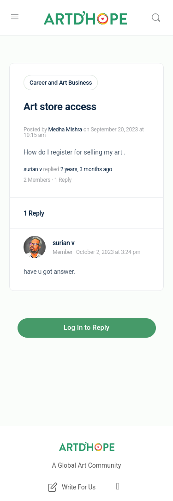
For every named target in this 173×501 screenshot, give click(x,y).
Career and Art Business (61, 82)
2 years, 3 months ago (86, 169)
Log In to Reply (86, 327)
